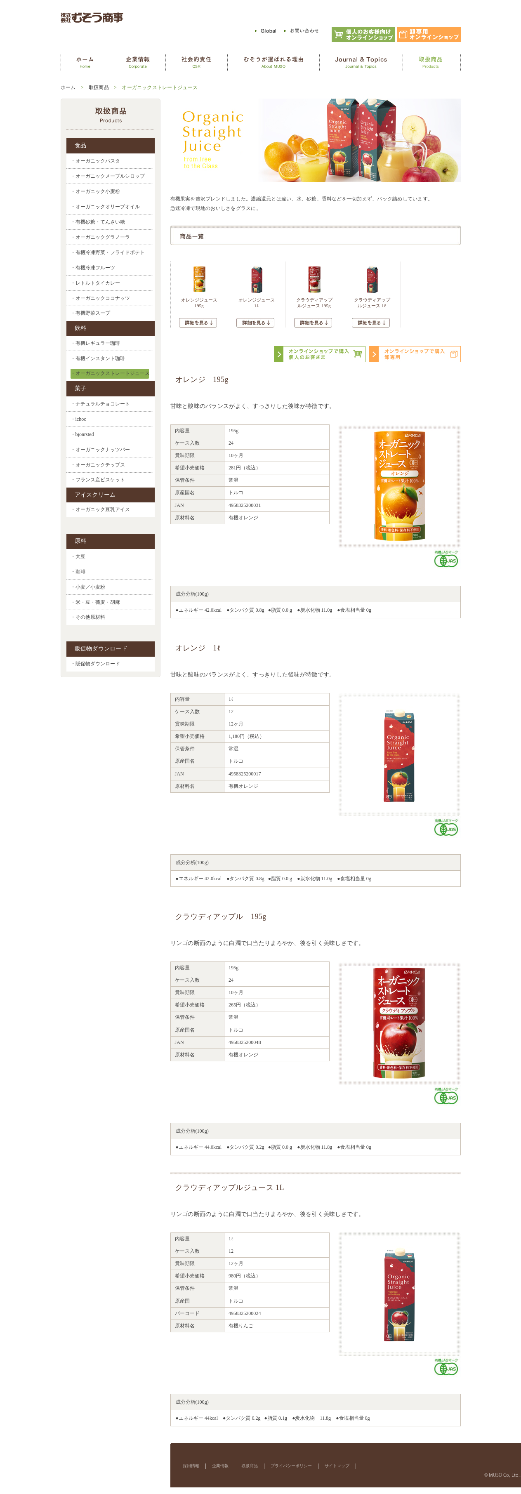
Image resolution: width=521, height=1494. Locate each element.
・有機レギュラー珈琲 (95, 343)
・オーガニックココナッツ (100, 298)
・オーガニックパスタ (95, 161)
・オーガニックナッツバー (100, 449)
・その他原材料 (88, 617)
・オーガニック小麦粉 (95, 191)
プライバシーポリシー (291, 1465)
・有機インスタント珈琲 (98, 358)
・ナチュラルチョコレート (100, 404)
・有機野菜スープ (90, 313)
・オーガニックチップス (98, 465)
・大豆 (78, 556)
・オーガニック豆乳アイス (100, 509)
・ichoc (78, 419)
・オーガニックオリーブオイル (105, 207)
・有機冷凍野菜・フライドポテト (108, 252)
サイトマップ (337, 1465)
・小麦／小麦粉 (88, 587)
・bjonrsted (82, 434)
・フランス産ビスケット (98, 480)
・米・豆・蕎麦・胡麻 (95, 602)
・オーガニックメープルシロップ (108, 176)
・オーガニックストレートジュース (110, 373)
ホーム (68, 87)
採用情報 (191, 1465)
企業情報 (220, 1465)
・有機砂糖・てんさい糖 (98, 222)
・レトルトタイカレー (95, 283)
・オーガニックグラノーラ (100, 237)
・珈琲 (78, 572)
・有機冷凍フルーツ (93, 268)
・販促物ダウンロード (95, 664)
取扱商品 (99, 87)
